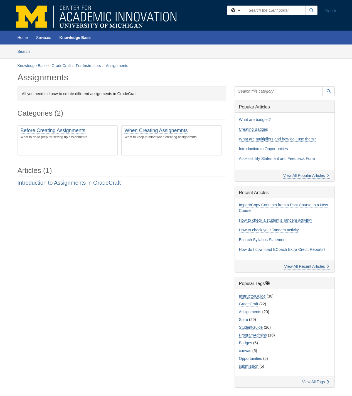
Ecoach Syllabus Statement (263, 239)
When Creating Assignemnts (156, 130)
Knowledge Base (75, 37)
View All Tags (315, 382)
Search (26, 51)
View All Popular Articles (306, 175)
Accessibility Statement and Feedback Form (277, 158)
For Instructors (88, 65)
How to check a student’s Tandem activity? (275, 220)
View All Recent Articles (306, 266)
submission (249, 366)
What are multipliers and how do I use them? (277, 139)
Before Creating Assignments (53, 130)
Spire (243, 319)
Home (23, 37)
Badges (245, 343)
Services (43, 37)
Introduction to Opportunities (263, 149)
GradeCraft (61, 65)
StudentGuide (251, 327)
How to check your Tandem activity (269, 230)
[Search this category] (279, 91)
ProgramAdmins (253, 335)
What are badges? (255, 119)
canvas (245, 350)
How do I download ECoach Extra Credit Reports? (282, 249)
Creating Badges (253, 129)
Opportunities (250, 358)
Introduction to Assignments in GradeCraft (69, 183)
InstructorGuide (252, 296)
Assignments (117, 65)
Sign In (331, 10)
